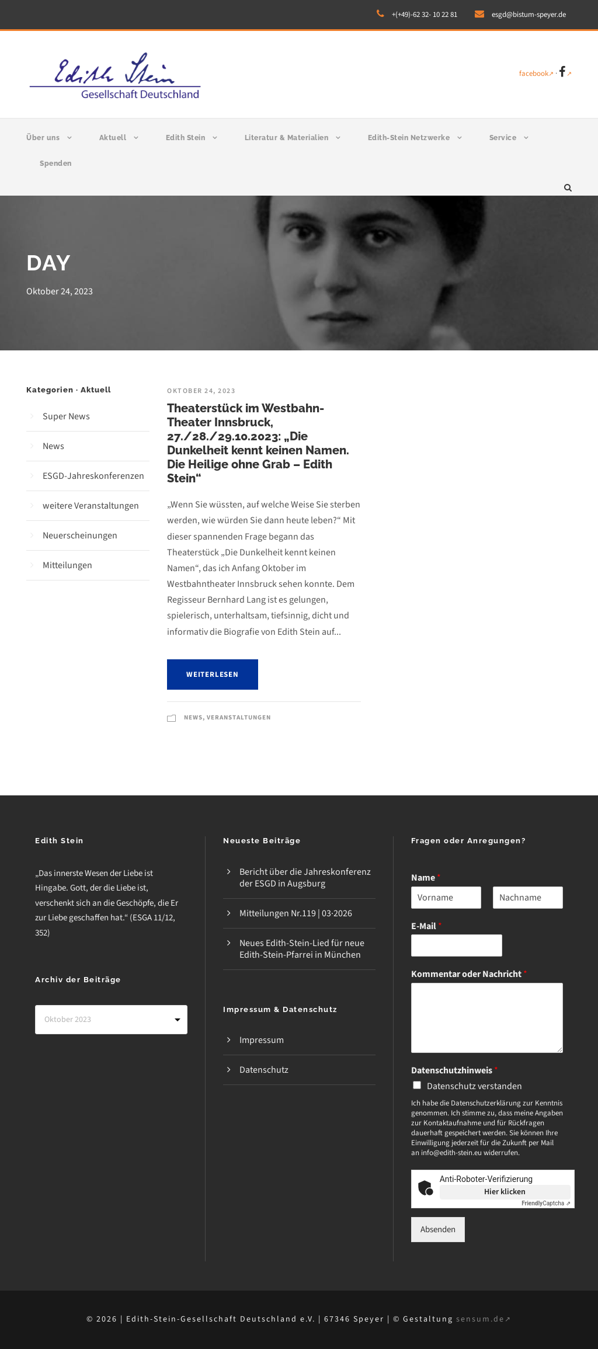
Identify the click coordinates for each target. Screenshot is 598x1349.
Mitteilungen (67, 565)
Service (503, 138)
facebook (536, 73)
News (193, 717)
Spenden (56, 163)
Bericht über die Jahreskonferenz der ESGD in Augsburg (305, 877)
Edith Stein (186, 138)
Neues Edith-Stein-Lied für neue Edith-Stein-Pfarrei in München (301, 949)
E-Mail (426, 926)
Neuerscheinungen (80, 535)
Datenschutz (263, 1069)
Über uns (43, 138)
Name (426, 878)
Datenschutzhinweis (454, 1071)
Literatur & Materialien (287, 138)
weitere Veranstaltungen (91, 505)
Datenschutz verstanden (474, 1086)
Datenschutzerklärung (486, 1103)
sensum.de (484, 1319)
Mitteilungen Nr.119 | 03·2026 (295, 913)
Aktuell (113, 138)
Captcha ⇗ (546, 1203)
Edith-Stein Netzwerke (409, 138)
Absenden (438, 1229)
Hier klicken (505, 1192)
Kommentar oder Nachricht (469, 974)
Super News (66, 416)
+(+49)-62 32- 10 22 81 (424, 14)
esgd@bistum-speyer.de (529, 14)
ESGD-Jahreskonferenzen (93, 476)
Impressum (261, 1040)
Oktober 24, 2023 (201, 391)
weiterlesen (212, 674)
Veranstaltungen (239, 717)
